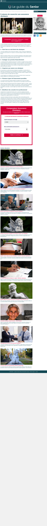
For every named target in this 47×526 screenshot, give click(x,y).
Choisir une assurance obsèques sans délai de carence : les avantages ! (14, 233)
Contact (36, 371)
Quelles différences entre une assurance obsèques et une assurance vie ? (14, 299)
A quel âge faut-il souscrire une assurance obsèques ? (10, 343)
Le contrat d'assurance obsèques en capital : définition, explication (13, 278)
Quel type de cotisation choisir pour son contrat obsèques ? (11, 166)
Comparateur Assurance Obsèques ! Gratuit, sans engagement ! (16, 40)
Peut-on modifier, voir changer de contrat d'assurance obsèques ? (13, 188)
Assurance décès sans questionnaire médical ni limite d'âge (11, 365)
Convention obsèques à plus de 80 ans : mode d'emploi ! (11, 320)
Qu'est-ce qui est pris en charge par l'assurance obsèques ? (11, 211)
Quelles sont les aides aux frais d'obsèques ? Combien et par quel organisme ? (15, 255)
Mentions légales (32, 371)
